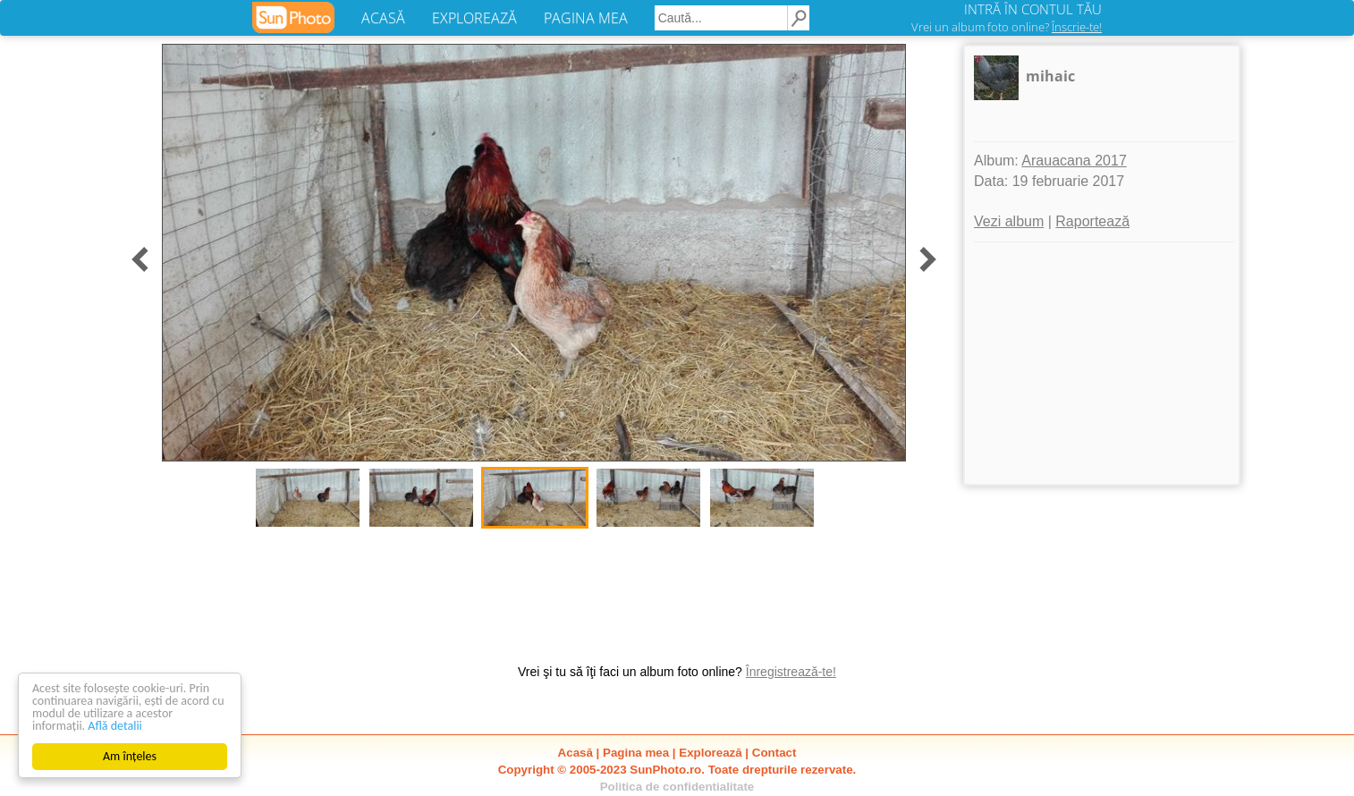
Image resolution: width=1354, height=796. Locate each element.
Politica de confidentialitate (677, 786)
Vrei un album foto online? (1006, 27)
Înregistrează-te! (791, 672)
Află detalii (115, 725)
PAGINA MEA (586, 18)
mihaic (1050, 76)
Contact (774, 752)
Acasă (575, 752)
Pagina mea (636, 752)
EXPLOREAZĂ (474, 18)
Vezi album (1009, 221)
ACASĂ (383, 18)
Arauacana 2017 (1073, 160)
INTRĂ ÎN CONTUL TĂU (1033, 9)
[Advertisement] (1102, 363)
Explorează (710, 752)
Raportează (1092, 221)
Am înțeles (130, 756)
